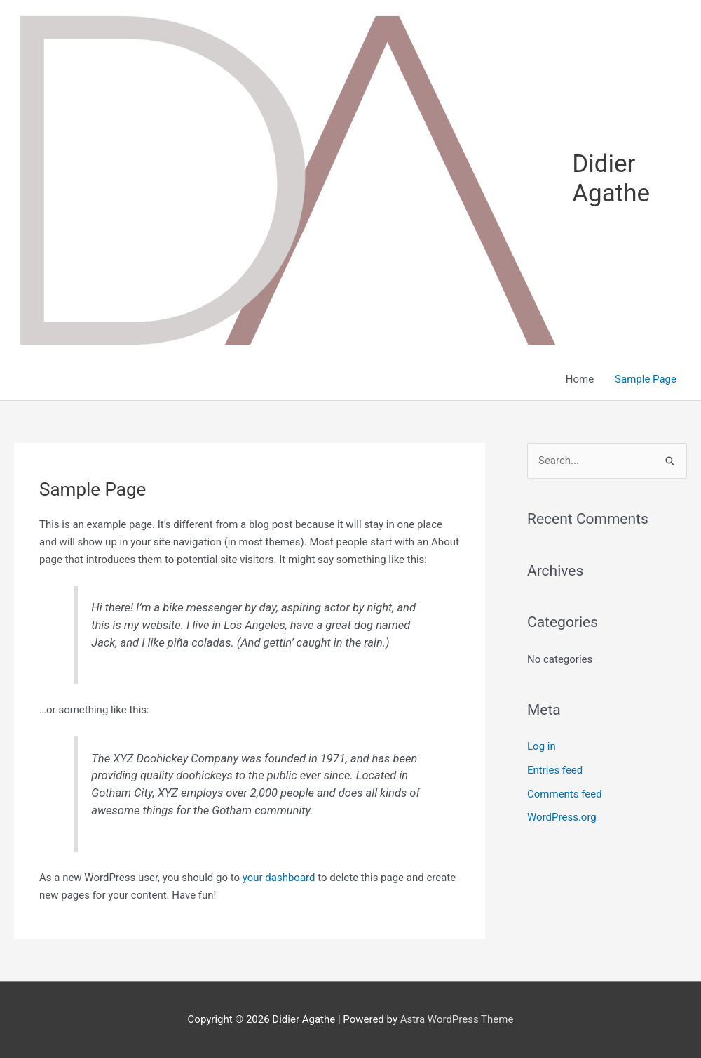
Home (580, 379)
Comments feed (564, 794)
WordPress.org (562, 817)
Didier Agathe (611, 179)
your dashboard (279, 877)
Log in (541, 746)
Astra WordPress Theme (457, 1019)
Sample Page (645, 379)
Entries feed (555, 770)
